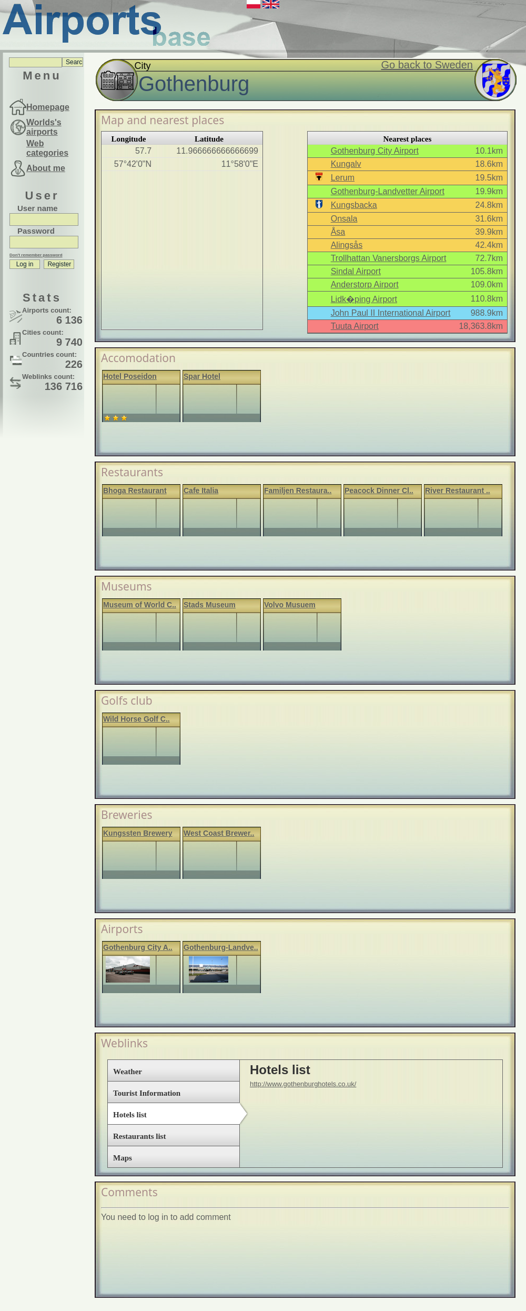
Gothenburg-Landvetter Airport (387, 191)
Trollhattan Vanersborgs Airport (389, 258)
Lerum (343, 177)
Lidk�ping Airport (364, 299)
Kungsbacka (354, 205)
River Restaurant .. (457, 490)
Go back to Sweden (427, 65)
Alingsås (346, 245)
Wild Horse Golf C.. (136, 719)
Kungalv (346, 163)
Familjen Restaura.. (297, 490)
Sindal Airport (356, 271)
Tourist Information (146, 1093)
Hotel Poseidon (130, 376)
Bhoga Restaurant (135, 490)
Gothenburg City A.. (138, 947)
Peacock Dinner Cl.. (379, 490)
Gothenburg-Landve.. (221, 947)
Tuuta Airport (355, 326)
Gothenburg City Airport (375, 150)
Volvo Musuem (290, 605)
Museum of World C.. (139, 605)
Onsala (344, 218)
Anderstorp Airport (365, 284)
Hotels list (130, 1114)
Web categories (47, 148)
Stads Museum (210, 605)
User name (37, 208)
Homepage (47, 107)
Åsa (338, 231)
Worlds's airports (44, 127)
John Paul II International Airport (391, 312)
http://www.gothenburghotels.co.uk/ (303, 1084)
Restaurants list (139, 1136)
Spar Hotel (202, 376)
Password (36, 230)
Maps (122, 1158)
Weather (127, 1071)
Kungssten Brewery (137, 833)
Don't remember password (36, 255)
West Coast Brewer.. (219, 833)
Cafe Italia (201, 490)
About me (45, 168)
